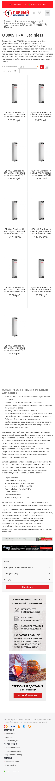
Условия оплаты (12, 747)
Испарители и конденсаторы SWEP (19, 23)
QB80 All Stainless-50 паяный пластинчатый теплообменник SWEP (14, 231)
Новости (9, 737)
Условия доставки (13, 751)
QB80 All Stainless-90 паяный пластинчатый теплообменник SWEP (14, 347)
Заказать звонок (37, 4)
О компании (10, 733)
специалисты (8, 518)
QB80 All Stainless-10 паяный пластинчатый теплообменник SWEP (14, 114)
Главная (7, 21)
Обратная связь (12, 761)
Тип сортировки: (9, 67)
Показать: (6, 71)
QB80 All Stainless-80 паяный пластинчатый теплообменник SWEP (41, 289)
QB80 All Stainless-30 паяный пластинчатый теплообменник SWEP (14, 172)
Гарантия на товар (13, 754)
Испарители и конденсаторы (28, 21)
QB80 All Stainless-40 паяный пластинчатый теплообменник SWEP (41, 172)
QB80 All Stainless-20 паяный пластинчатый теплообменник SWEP (41, 114)
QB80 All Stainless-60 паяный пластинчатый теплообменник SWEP (41, 231)
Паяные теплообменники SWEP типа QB (25, 24)
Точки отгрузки (12, 740)
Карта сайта (10, 765)
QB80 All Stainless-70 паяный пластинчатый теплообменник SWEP (14, 289)
